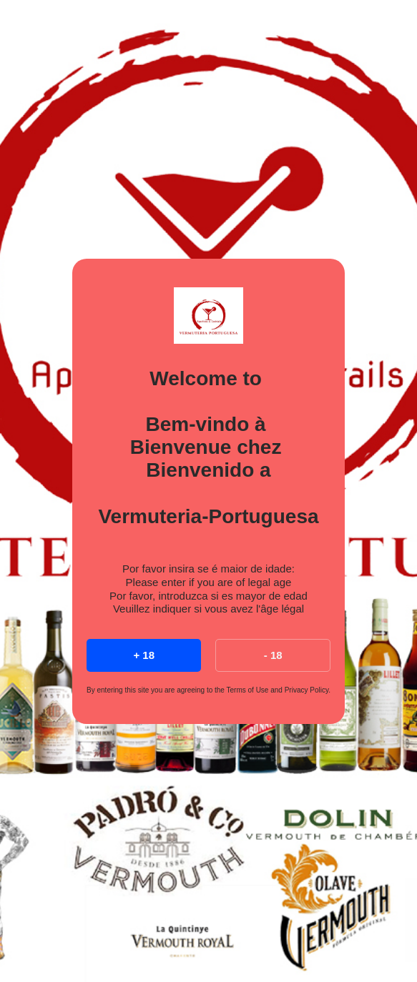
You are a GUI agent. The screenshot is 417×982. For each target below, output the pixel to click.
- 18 (273, 655)
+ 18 (143, 655)
